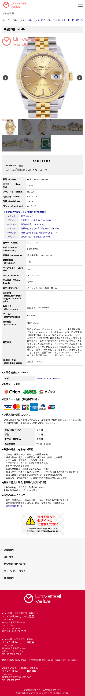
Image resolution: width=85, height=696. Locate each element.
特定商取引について (15, 564)
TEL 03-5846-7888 (11, 628)
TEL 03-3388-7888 (11, 654)
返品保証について (14, 506)
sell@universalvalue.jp (48, 378)
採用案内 (9, 578)
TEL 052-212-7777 (11, 680)
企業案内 (9, 550)
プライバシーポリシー (16, 571)
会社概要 (9, 557)
